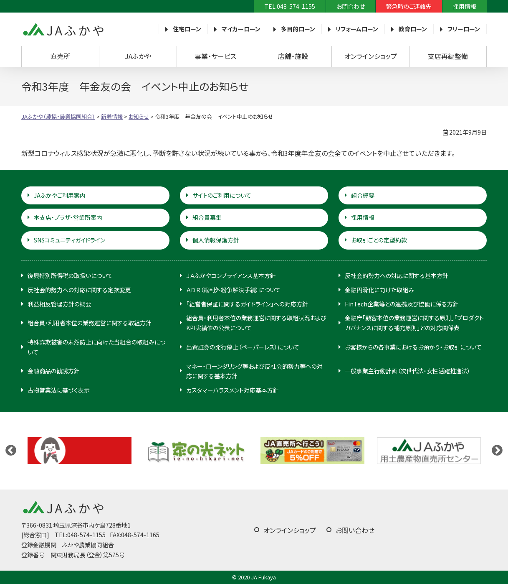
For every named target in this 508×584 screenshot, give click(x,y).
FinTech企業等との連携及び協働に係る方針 (402, 304)
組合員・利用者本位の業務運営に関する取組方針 (90, 323)
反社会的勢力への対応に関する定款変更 (79, 290)
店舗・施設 (293, 56)
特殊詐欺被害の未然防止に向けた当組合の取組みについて (96, 347)
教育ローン (413, 29)
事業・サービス (215, 56)
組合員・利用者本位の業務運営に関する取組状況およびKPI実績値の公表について (256, 323)
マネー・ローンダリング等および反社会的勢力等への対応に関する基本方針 (254, 371)
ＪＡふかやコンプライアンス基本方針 (231, 275)
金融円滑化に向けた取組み (379, 290)
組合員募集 (207, 217)
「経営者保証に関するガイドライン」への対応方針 (247, 304)
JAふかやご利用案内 (60, 195)
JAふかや (138, 56)
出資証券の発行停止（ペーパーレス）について (242, 347)
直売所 (60, 56)
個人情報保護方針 (215, 240)
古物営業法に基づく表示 (59, 390)
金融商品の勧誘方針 (54, 371)
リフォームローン (357, 29)
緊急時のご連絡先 (409, 6)
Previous (11, 450)
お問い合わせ (355, 530)
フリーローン (463, 29)
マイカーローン (241, 29)
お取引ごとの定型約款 (379, 240)
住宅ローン (187, 29)
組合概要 (362, 195)
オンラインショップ (370, 56)
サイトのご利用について (221, 195)
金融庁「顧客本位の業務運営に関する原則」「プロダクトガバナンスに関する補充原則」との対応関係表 (414, 323)
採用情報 (464, 6)
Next (497, 450)
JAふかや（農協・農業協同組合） (63, 29)
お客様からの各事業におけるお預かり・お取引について (413, 347)
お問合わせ (350, 6)
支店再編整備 (448, 56)
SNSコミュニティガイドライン (69, 240)
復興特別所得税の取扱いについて (70, 275)
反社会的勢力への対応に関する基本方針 (396, 275)
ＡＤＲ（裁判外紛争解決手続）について (233, 290)
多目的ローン (298, 29)
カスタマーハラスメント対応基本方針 (232, 390)
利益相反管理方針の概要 (59, 304)
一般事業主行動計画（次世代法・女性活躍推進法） (407, 371)
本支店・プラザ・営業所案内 (68, 217)
